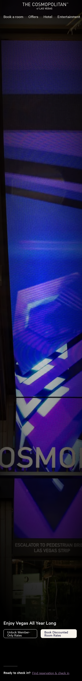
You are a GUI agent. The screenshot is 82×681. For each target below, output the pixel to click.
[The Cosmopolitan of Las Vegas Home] (45, 6)
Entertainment (69, 16)
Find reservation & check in (50, 673)
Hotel (48, 16)
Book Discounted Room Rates (56, 633)
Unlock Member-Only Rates (18, 633)
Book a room (13, 16)
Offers (33, 16)
